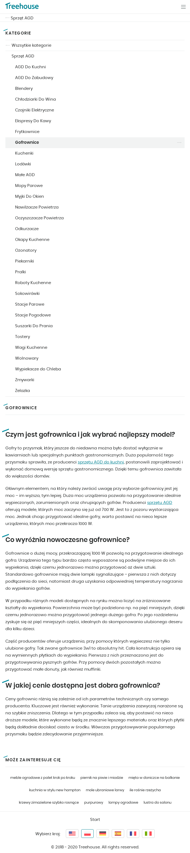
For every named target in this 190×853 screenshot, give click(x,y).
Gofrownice (27, 143)
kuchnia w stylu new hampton (54, 790)
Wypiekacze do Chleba (38, 369)
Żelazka (22, 391)
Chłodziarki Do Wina (35, 99)
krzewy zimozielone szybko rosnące (49, 802)
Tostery (22, 337)
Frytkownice (27, 132)
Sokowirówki (27, 294)
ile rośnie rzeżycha (145, 790)
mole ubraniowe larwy (105, 790)
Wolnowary (26, 358)
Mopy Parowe (29, 186)
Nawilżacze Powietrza (37, 207)
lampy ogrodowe (123, 802)
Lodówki (23, 164)
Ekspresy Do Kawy (33, 121)
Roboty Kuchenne (33, 283)
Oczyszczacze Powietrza (39, 218)
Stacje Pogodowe (33, 315)
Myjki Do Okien (29, 197)
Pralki (20, 272)
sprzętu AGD (159, 503)
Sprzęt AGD (22, 18)
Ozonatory (25, 250)
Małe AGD (25, 175)
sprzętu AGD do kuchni (101, 462)
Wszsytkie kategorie (31, 45)
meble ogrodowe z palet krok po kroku (42, 778)
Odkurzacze (27, 229)
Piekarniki (24, 261)
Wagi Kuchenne (31, 348)
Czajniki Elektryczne (34, 110)
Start (95, 820)
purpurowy (93, 802)
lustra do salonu (157, 802)
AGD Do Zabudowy (34, 78)
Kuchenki (24, 153)
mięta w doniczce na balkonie (154, 778)
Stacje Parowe (29, 304)
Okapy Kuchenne (32, 240)
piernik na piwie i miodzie (101, 778)
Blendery (24, 89)
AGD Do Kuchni (30, 67)
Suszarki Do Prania (34, 326)
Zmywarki (24, 380)
